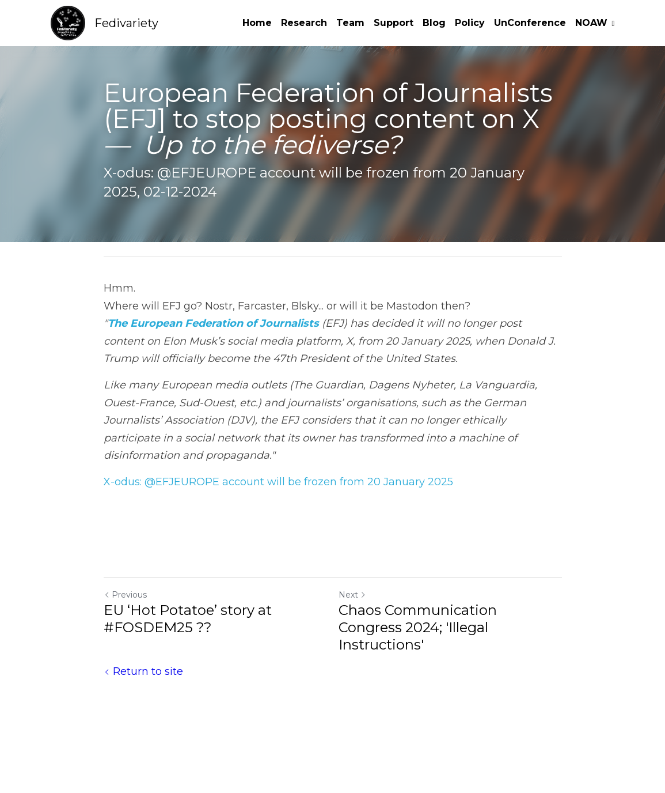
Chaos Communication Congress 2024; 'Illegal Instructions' (418, 627)
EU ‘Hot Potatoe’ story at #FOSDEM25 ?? (188, 619)
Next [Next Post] (352, 595)
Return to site (143, 671)
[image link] (68, 22)
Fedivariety (126, 23)
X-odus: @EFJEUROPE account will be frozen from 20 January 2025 (278, 481)
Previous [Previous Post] (125, 595)
